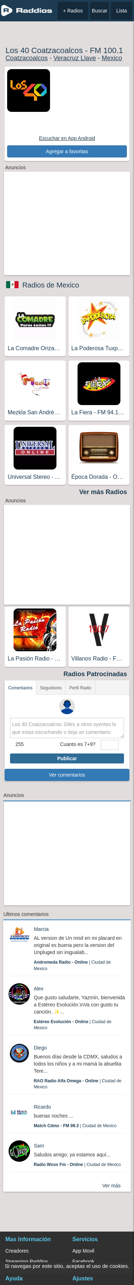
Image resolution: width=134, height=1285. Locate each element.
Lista (121, 11)
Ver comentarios (67, 775)
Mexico (112, 58)
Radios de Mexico (50, 285)
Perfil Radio (80, 687)
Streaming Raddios (26, 1261)
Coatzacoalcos (26, 58)
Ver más (111, 1185)
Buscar (100, 11)
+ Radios (73, 11)
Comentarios (20, 687)
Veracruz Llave (74, 58)
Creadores (17, 1251)
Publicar (67, 758)
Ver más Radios (103, 492)
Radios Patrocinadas (95, 674)
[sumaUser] (110, 745)
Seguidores (51, 687)
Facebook (83, 1261)
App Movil (83, 1251)
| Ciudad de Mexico (75, 1125)
